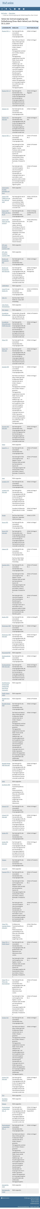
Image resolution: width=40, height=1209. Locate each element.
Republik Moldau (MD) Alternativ (6, 764)
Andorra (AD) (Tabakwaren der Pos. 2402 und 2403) (6, 199)
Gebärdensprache (34, 1203)
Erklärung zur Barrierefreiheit (31, 1198)
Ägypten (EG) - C (6, 31)
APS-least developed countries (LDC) (6, 246)
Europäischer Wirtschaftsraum (6, 314)
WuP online (7, 2)
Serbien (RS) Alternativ (5, 843)
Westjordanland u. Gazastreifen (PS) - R (6, 1109)
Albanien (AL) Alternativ (5, 118)
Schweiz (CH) (5, 806)
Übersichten (12, 13)
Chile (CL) (4, 298)
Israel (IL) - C (5, 448)
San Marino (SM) (6, 785)
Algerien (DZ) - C (6, 135)
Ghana (3, 444)
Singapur (4, 860)
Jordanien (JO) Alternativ (5, 491)
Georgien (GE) (5, 367)
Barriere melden (35, 1200)
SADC (3, 781)
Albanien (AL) (5, 109)
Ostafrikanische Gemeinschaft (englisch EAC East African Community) (6, 686)
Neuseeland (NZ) (6, 652)
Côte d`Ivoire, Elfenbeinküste (6, 305)
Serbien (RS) (5, 833)
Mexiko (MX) (5, 617)
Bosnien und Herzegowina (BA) (5, 260)
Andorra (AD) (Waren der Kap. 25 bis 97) (6, 221)
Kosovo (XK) (5, 522)
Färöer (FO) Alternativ (5, 350)
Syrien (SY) (4, 869)
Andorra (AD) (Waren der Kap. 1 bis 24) (6, 212)
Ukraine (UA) (5, 1018)
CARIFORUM (5, 286)
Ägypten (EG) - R (6, 91)
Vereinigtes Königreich (5, 1099)
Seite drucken (5, 1198)
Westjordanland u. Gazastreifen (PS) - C (6, 1127)
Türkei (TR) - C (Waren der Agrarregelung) (6, 981)
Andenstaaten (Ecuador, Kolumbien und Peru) (5, 190)
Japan (3, 478)
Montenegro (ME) (6, 626)
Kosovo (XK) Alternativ (5, 532)
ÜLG (3, 1095)
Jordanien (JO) (5, 481)
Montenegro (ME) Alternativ (6, 635)
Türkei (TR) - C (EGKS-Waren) (5, 943)
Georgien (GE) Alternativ (5, 427)
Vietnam (4, 1104)
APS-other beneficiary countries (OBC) (6, 253)
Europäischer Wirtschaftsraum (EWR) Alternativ (6, 324)
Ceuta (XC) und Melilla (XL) (5, 290)
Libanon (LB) (5, 549)
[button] (2, 9)
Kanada (3, 515)
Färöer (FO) (5, 340)
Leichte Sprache (35, 1201)
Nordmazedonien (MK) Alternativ (6, 665)
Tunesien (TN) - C (6, 872)
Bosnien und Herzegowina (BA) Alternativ (5, 269)
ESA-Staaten (5, 310)
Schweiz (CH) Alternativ (5, 816)
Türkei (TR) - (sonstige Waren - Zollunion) (6, 926)
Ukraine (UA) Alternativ (5, 1078)
